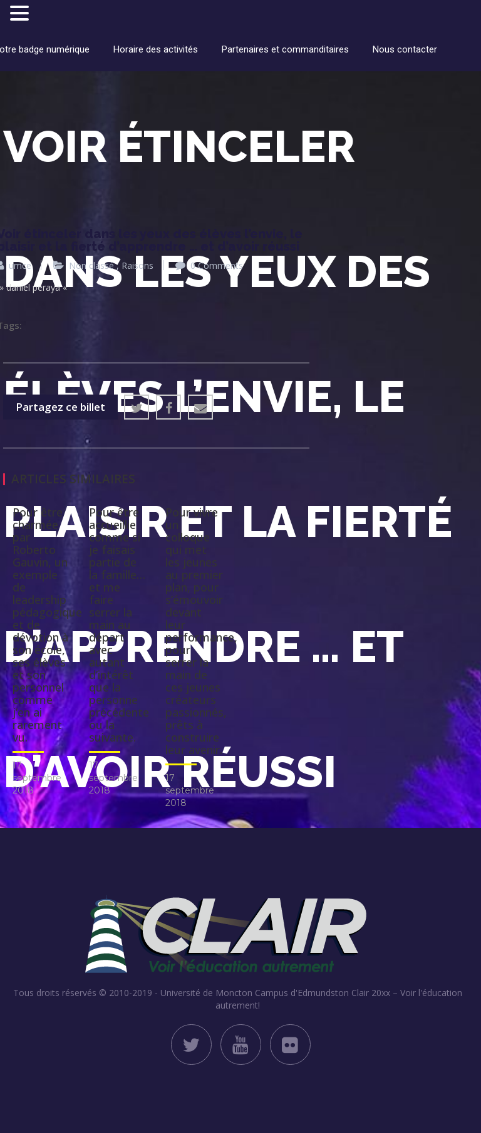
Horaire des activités (155, 49)
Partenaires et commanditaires (285, 49)
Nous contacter (405, 49)
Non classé (91, 265)
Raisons (137, 265)
